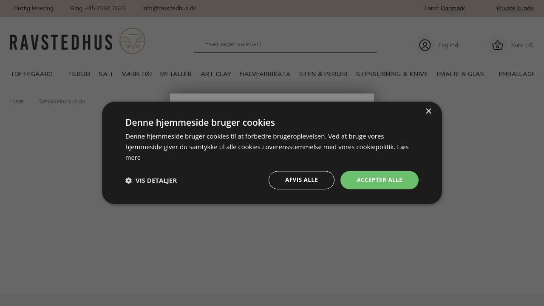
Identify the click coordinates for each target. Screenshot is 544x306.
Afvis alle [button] (300, 180)
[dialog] (272, 152)
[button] (151, 180)
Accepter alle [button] (378, 180)
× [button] (428, 111)
